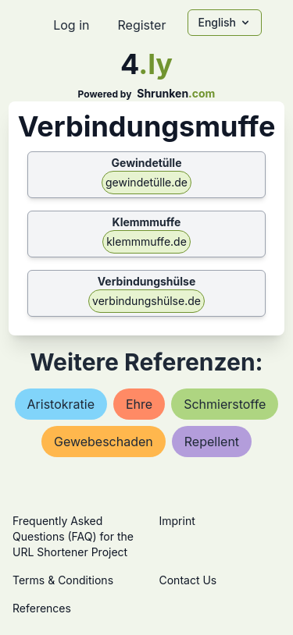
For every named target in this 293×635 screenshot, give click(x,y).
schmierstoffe (225, 404)
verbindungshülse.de (146, 300)
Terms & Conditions (63, 580)
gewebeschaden (103, 441)
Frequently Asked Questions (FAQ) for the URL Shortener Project (73, 536)
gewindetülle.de (146, 182)
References (42, 608)
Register (141, 25)
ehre (139, 404)
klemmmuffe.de (146, 241)
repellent (211, 441)
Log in (71, 25)
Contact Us (188, 580)
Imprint (177, 520)
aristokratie (61, 404)
